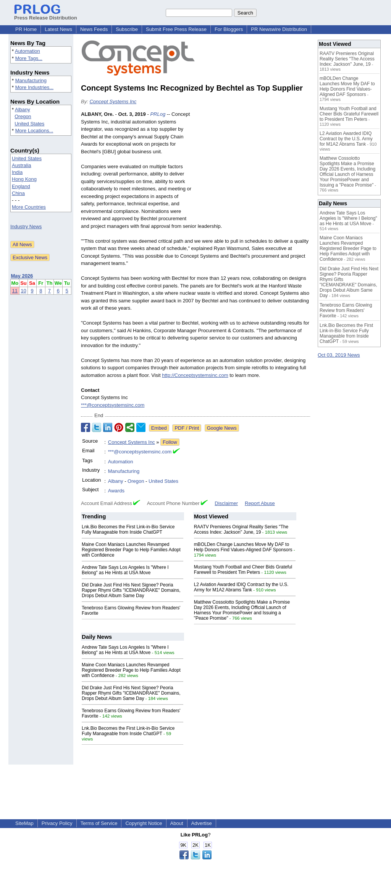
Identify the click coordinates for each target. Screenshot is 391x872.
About (176, 823)
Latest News (58, 29)
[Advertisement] (253, 166)
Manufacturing (31, 80)
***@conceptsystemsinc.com (112, 405)
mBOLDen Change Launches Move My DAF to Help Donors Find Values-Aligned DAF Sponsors (243, 547)
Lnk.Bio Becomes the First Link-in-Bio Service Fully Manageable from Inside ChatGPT (128, 529)
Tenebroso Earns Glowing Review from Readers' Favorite (346, 310)
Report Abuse (260, 503)
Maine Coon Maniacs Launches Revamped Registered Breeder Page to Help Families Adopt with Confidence (131, 550)
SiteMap (24, 823)
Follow (170, 442)
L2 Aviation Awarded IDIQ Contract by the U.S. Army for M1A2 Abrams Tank (241, 587)
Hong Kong (24, 179)
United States (29, 124)
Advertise (201, 823)
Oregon (23, 116)
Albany (22, 109)
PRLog (157, 114)
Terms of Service (99, 823)
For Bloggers (229, 29)
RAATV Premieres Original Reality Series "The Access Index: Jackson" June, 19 (241, 529)
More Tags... (28, 58)
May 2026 (22, 276)
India (17, 172)
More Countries (29, 207)
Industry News (26, 226)
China (18, 193)
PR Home (26, 29)
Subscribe (127, 29)
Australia (21, 165)
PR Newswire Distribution (279, 29)
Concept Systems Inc (112, 101)
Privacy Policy (57, 823)
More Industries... (34, 87)
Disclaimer (226, 503)
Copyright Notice (143, 823)
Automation (27, 51)
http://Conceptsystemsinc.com (195, 375)
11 (15, 291)
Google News (222, 428)
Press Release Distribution (45, 15)
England (21, 186)
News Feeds (94, 29)
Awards (116, 491)
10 (23, 291)
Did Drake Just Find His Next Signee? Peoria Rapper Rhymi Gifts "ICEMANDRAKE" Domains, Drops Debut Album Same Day (131, 590)
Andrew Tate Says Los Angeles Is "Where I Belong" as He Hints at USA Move (125, 570)
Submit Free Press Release (176, 29)
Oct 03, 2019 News (339, 355)
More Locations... (34, 130)
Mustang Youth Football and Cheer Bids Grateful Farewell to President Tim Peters (243, 569)
